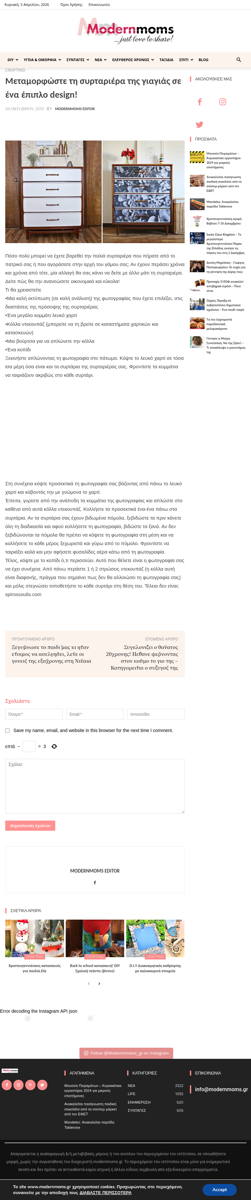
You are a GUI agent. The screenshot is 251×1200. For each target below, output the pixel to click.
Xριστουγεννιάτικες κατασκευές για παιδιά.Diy (34, 968)
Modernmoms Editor (74, 109)
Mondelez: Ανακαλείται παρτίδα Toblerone (223, 204)
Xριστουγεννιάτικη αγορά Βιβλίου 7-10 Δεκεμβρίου (224, 221)
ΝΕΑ (101, 59)
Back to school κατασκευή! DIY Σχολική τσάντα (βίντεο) (95, 968)
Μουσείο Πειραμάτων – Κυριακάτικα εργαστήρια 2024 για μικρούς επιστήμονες (224, 160)
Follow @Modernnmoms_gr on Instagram (126, 1053)
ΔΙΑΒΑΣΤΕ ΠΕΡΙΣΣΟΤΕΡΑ (105, 1193)
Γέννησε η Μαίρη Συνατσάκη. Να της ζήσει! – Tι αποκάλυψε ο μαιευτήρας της (226, 345)
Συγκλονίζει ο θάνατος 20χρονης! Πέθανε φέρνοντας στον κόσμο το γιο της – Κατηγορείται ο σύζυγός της (142, 657)
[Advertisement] (95, 425)
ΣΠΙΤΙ (186, 59)
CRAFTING (34, 957)
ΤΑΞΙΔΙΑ (166, 59)
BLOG (204, 59)
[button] (238, 60)
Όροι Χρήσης (71, 4)
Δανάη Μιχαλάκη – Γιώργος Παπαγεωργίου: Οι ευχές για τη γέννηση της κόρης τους (226, 267)
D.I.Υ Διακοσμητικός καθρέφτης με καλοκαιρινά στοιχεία (155, 968)
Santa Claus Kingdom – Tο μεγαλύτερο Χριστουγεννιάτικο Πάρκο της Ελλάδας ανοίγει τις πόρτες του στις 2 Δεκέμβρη (225, 243)
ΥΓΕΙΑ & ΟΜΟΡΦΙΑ (42, 59)
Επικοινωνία (99, 4)
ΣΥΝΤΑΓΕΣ (78, 59)
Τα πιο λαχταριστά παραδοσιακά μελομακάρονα (219, 324)
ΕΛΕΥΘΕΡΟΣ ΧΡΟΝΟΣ (133, 59)
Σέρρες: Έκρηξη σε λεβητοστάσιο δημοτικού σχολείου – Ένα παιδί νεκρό (225, 305)
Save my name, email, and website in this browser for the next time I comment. (93, 730)
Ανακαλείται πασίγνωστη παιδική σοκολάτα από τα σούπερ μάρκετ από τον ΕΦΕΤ (224, 184)
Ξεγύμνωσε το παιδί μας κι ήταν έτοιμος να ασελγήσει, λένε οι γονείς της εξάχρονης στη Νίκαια (51, 653)
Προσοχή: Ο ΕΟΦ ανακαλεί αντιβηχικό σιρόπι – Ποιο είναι (225, 286)
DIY (13, 59)
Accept (219, 1190)
